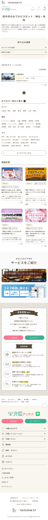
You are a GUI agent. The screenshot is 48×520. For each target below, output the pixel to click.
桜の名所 (16, 140)
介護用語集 (6, 473)
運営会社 (13, 498)
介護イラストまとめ (39, 183)
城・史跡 (21, 127)
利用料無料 (5, 146)
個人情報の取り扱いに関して (19, 501)
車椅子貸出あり (16, 146)
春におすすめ (11, 137)
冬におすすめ (6, 140)
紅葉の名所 (25, 143)
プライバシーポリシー (29, 498)
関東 (14, 111)
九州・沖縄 (32, 111)
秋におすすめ (33, 137)
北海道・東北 (6, 111)
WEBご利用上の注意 (23, 504)
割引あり (27, 146)
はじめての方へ (8, 468)
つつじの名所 (6, 143)
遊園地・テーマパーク (26, 124)
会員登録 (33, 8)
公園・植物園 (21, 121)
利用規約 (35, 501)
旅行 (3, 137)
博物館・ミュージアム (9, 124)
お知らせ (5, 482)
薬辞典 (6, 444)
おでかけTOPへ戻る (24, 153)
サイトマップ (7, 486)
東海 (19, 111)
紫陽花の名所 (35, 140)
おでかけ (7, 456)
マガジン (7, 462)
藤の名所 (16, 143)
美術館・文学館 (34, 121)
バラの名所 (25, 140)
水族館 (4, 127)
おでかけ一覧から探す (12, 100)
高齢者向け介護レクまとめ (9, 228)
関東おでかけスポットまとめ (10, 187)
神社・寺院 (12, 127)
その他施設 (36, 127)
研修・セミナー (10, 450)
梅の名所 (34, 143)
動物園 (38, 124)
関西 (24, 111)
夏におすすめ (22, 137)
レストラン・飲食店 (8, 121)
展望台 (28, 127)
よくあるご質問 (8, 477)
